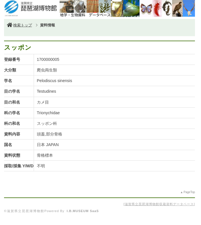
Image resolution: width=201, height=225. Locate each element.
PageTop (189, 192)
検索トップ (19, 25)
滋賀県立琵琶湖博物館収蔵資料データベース (159, 204)
